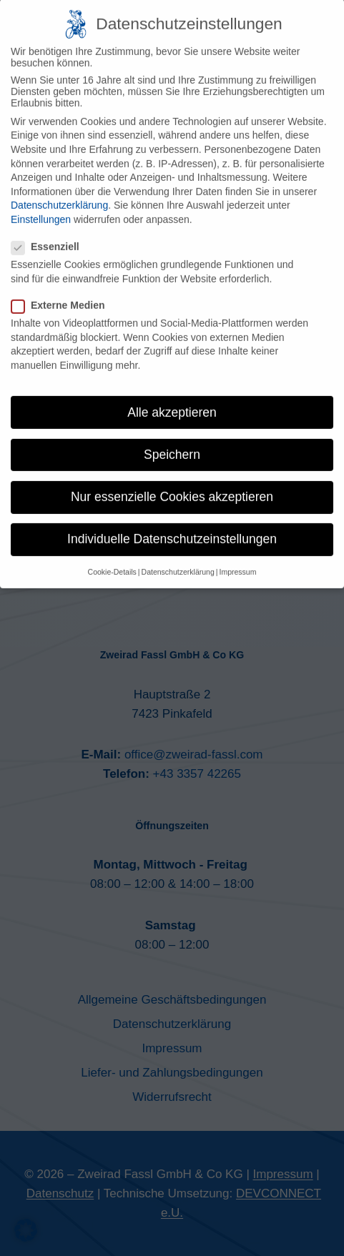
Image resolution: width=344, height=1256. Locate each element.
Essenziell (50, 233)
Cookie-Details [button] (112, 558)
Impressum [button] (237, 558)
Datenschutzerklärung (59, 191)
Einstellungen (41, 206)
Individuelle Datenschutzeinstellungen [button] (172, 525)
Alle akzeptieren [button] (172, 398)
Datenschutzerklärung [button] (178, 558)
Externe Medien (62, 291)
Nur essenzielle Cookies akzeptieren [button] (172, 483)
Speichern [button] (172, 441)
